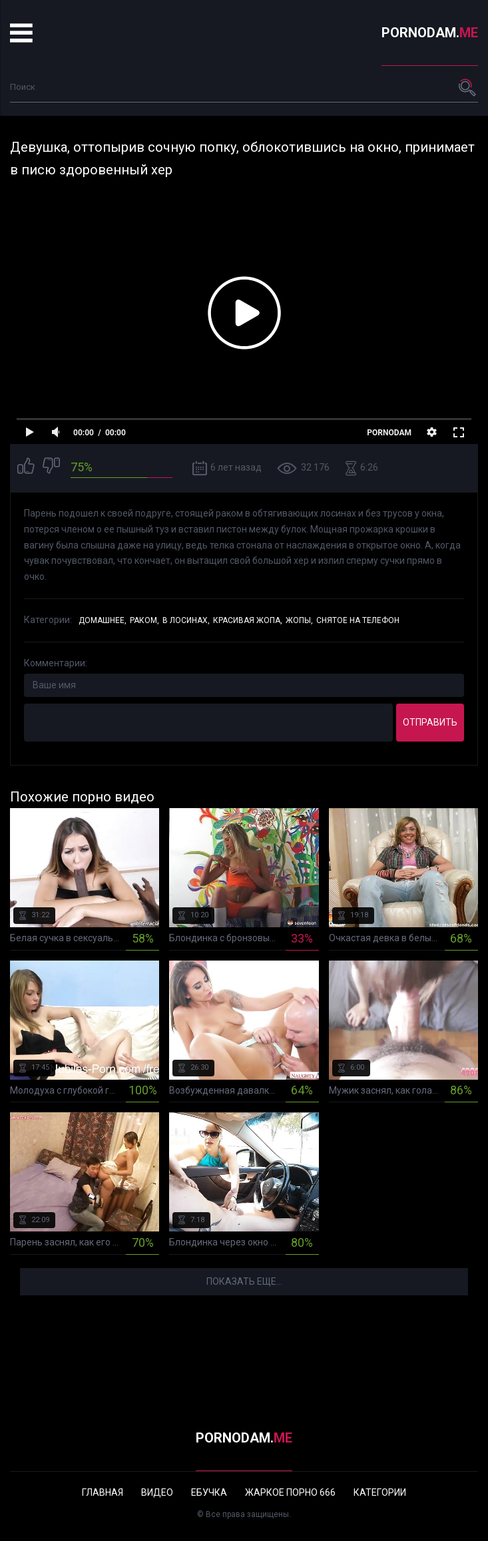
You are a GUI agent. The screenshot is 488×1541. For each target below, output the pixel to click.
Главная (102, 1492)
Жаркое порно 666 (290, 1492)
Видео (157, 1492)
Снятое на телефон (357, 620)
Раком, (144, 620)
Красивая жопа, (247, 620)
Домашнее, (102, 620)
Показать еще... (244, 1281)
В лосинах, (186, 620)
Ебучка (209, 1492)
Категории (380, 1492)
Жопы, (299, 620)
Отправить (430, 722)
